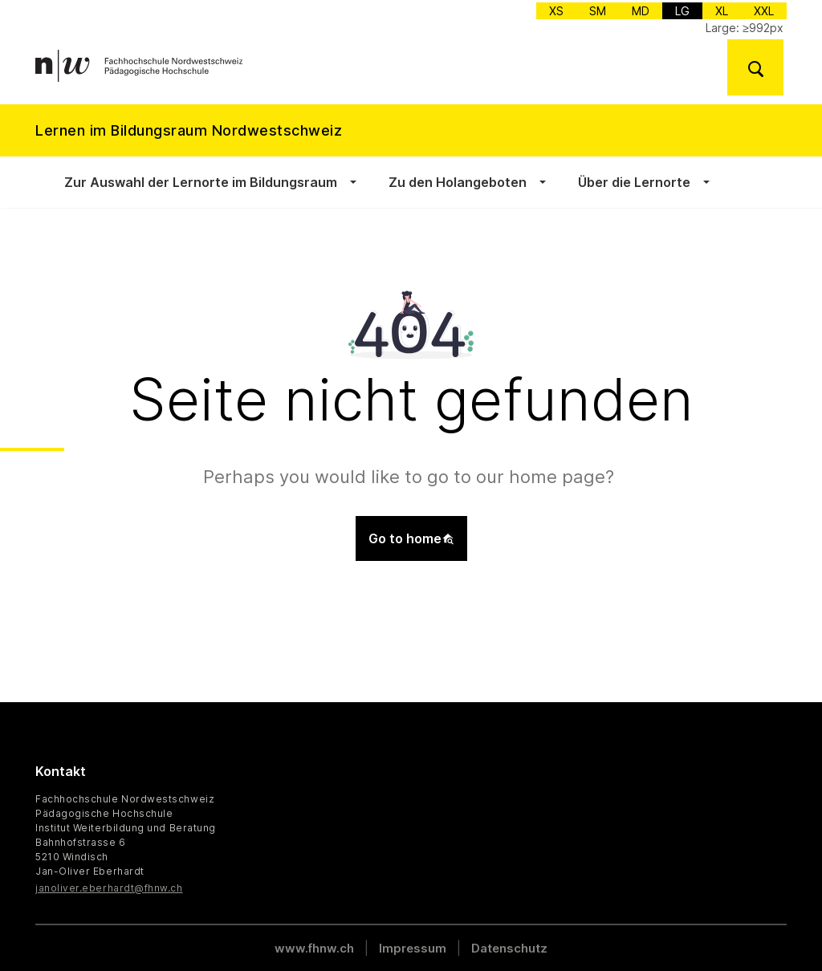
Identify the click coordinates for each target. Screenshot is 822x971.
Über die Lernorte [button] (634, 182)
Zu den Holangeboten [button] (458, 182)
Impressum (412, 948)
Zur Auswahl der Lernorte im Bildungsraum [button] (200, 182)
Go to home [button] (411, 538)
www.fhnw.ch (314, 948)
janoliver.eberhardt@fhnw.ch (109, 888)
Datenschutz (509, 948)
